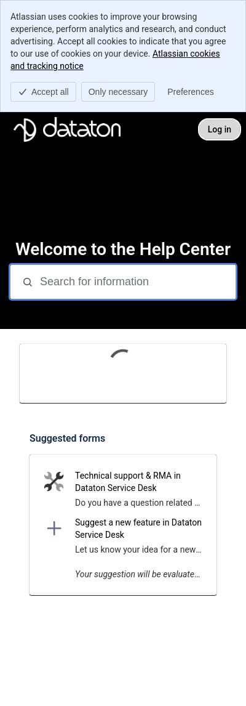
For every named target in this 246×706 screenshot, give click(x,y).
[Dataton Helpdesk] (67, 129)
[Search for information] (137, 282)
